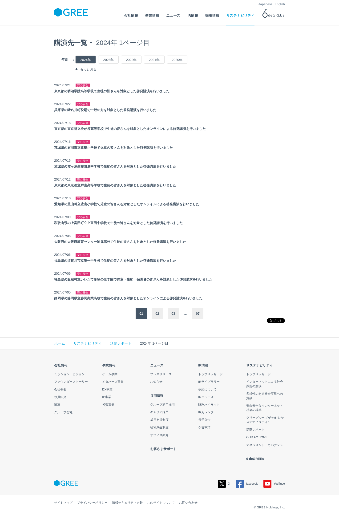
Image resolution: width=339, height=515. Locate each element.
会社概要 (60, 389)
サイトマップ (63, 502)
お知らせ (156, 381)
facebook (247, 483)
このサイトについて (161, 502)
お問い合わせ (188, 502)
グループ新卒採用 (162, 404)
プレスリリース (161, 374)
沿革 (57, 404)
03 (173, 313)
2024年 (85, 60)
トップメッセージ (210, 374)
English (280, 4)
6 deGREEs (255, 459)
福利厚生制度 (159, 427)
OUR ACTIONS (256, 437)
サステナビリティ (87, 343)
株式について (207, 389)
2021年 (154, 60)
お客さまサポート (163, 449)
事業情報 (108, 365)
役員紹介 (60, 397)
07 (198, 313)
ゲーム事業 (109, 374)
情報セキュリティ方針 (127, 502)
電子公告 (204, 420)
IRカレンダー (207, 412)
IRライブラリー (209, 381)
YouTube (274, 483)
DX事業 (107, 389)
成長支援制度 (159, 420)
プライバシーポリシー (92, 502)
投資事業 (108, 404)
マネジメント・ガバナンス (264, 445)
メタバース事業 (113, 381)
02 (157, 313)
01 (141, 313)
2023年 (108, 60)
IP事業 (106, 397)
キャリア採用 (159, 412)
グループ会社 (63, 412)
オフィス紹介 (159, 435)
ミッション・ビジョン (69, 374)
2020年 (177, 60)
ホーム (59, 343)
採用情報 (156, 396)
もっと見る (88, 69)
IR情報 (203, 365)
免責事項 (204, 427)
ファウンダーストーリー (71, 381)
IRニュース (206, 397)
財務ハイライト (209, 404)
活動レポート (120, 343)
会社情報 (60, 365)
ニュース (156, 365)
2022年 (131, 60)
